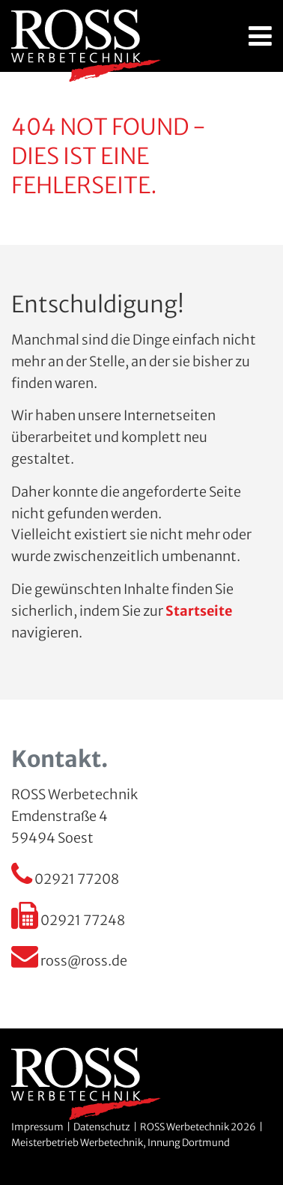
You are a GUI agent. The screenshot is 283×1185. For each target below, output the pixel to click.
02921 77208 (65, 879)
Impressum (37, 1127)
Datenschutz (101, 1127)
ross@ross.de (69, 960)
